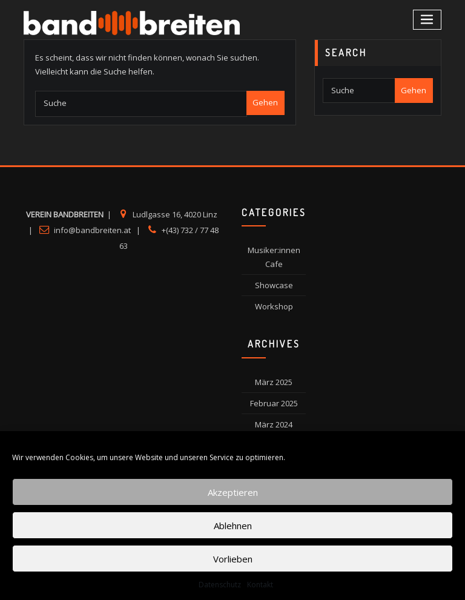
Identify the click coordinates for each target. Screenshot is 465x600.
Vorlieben (232, 559)
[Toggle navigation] (427, 20)
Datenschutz (220, 584)
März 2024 (273, 424)
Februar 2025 (274, 403)
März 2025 (273, 382)
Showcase (274, 285)
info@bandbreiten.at (92, 230)
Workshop (274, 306)
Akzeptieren (233, 492)
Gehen (265, 102)
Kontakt (260, 584)
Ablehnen (233, 525)
